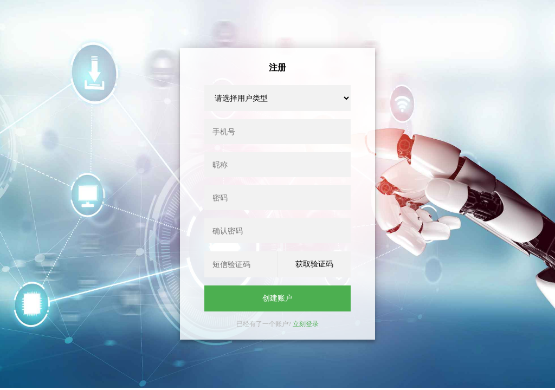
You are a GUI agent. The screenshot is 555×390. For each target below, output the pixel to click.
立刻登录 (306, 324)
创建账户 (277, 298)
